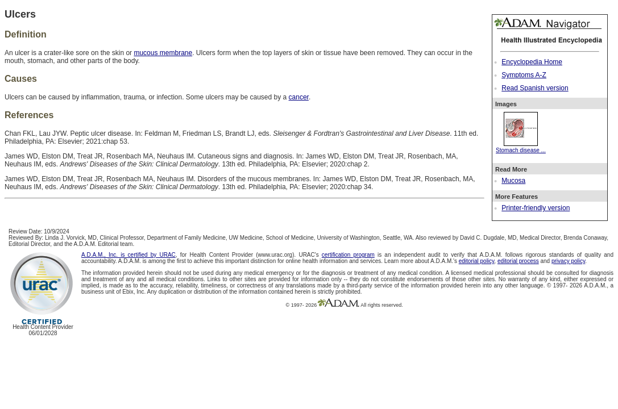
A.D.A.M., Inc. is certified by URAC (128, 255)
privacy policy (568, 261)
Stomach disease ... (521, 147)
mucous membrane (163, 53)
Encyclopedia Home (531, 62)
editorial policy (477, 261)
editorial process (518, 261)
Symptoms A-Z (523, 75)
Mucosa (513, 181)
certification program (348, 255)
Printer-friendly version (535, 208)
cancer (299, 97)
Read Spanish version (534, 88)
